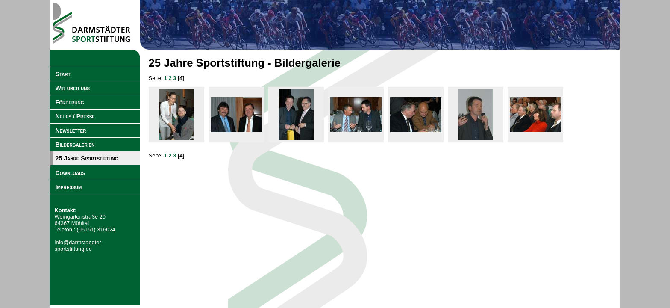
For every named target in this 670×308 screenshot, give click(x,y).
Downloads (70, 172)
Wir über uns (73, 88)
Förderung (70, 102)
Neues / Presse (75, 116)
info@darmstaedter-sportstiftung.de (79, 245)
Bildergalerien (75, 144)
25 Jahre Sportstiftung (87, 158)
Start (63, 74)
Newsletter (71, 130)
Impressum (69, 187)
